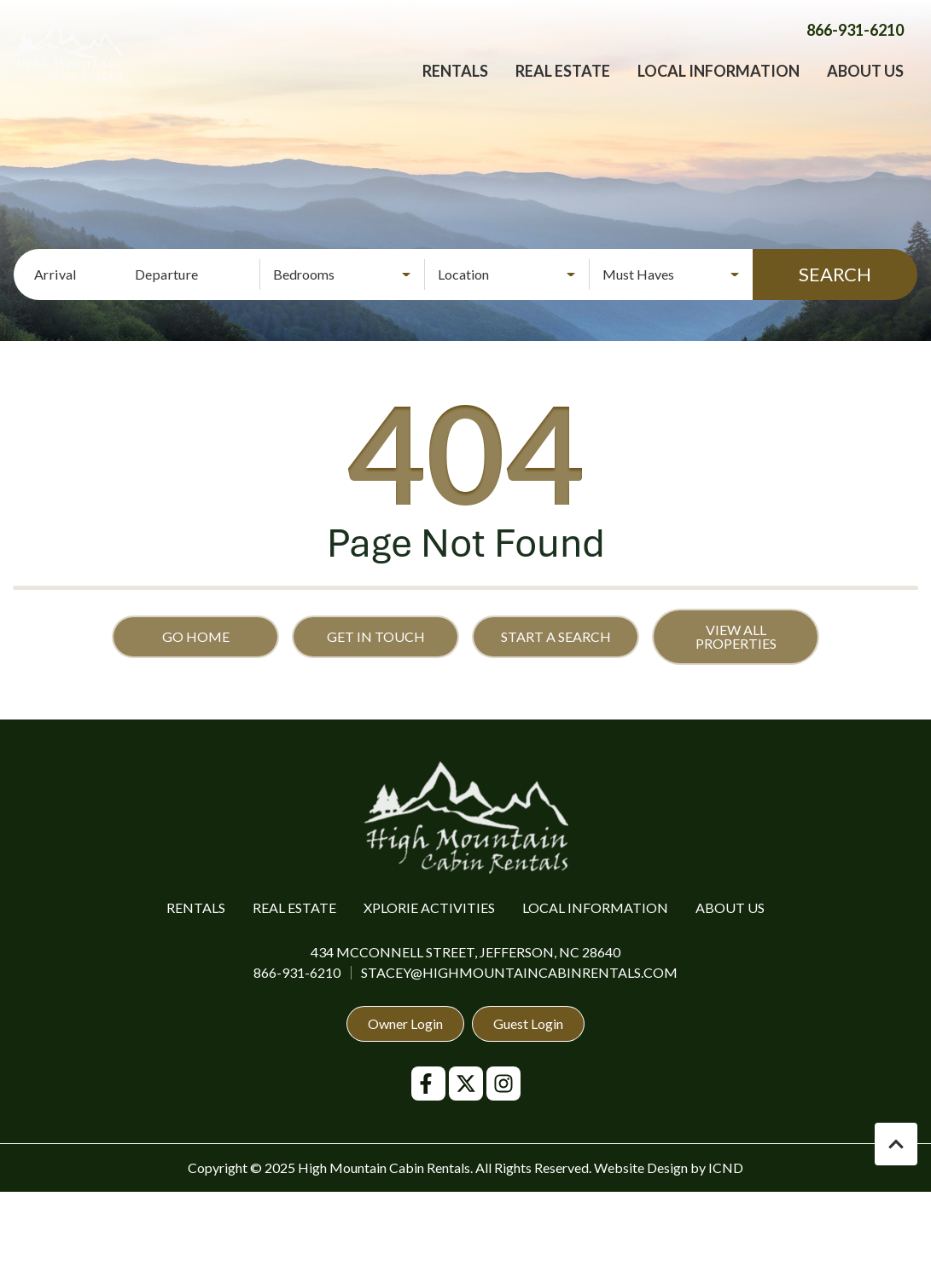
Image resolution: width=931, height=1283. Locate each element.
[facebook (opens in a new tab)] (428, 1083)
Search (835, 274)
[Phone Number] (855, 44)
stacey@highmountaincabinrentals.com (519, 972)
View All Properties (736, 636)
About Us (865, 85)
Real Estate (562, 85)
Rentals (455, 85)
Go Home (196, 636)
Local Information (718, 85)
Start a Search (556, 636)
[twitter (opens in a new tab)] (466, 1083)
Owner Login (405, 1023)
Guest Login (528, 1023)
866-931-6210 (296, 972)
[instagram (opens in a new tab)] (503, 1083)
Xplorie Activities (429, 907)
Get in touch (376, 636)
